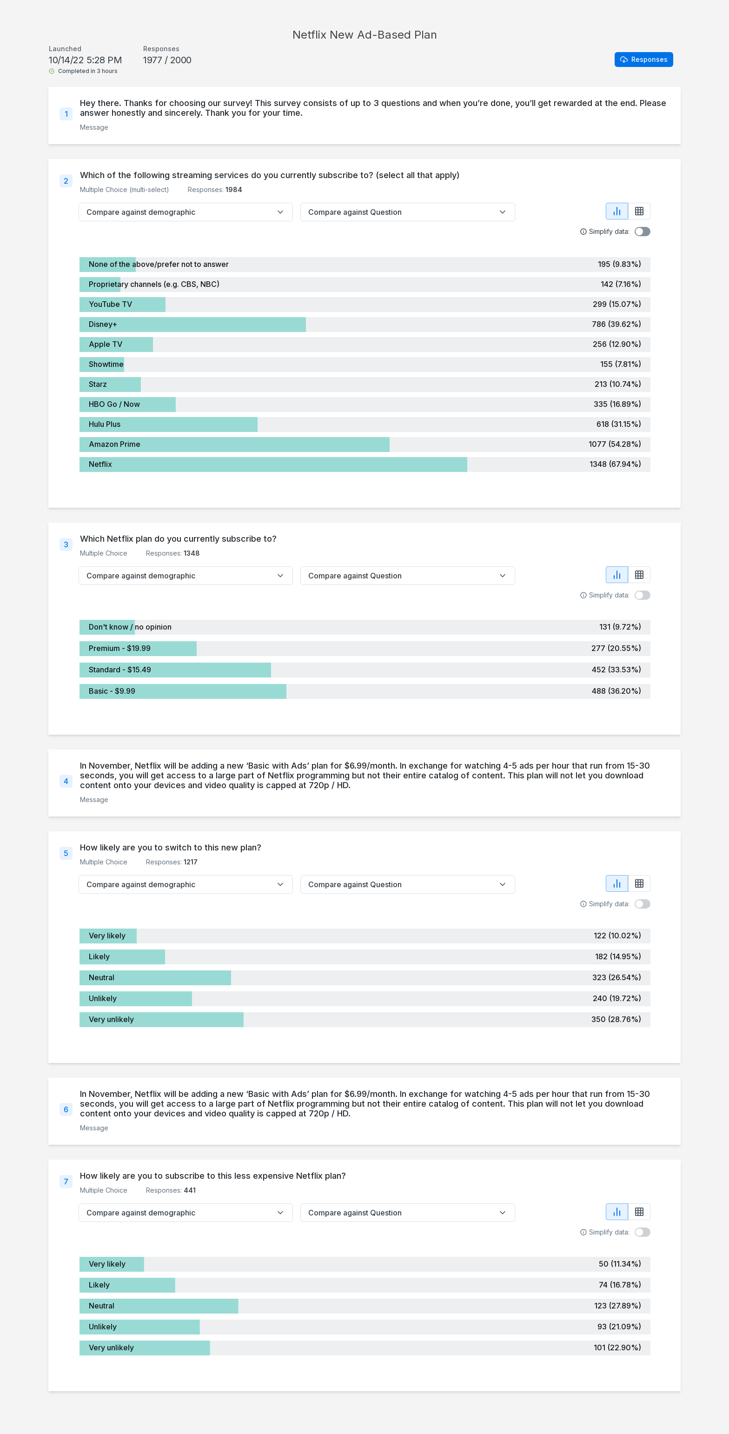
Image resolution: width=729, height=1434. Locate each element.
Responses (644, 59)
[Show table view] (639, 211)
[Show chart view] (617, 211)
